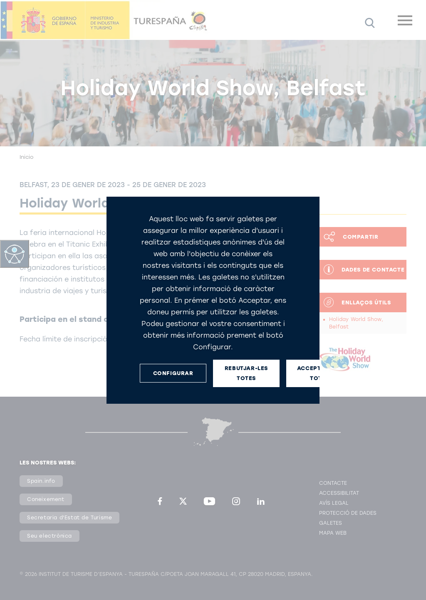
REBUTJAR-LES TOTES (246, 373)
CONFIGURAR (173, 373)
